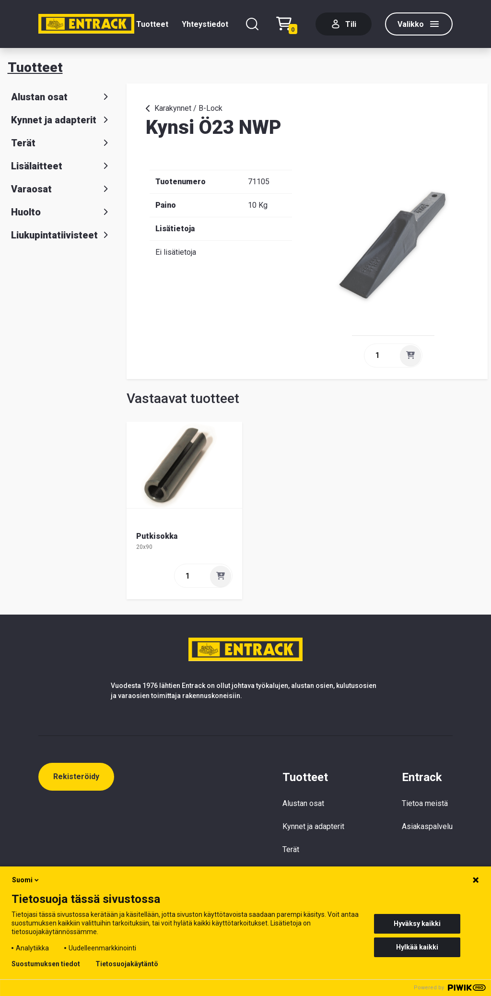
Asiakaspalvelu (427, 826)
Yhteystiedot (205, 24)
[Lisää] (410, 355)
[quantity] (381, 355)
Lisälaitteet (61, 166)
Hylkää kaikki (417, 947)
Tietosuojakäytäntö (126, 964)
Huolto (61, 212)
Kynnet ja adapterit (61, 120)
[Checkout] (289, 24)
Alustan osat (61, 97)
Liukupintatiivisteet (61, 235)
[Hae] (252, 24)
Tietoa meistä (425, 803)
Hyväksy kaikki (417, 923)
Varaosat (61, 189)
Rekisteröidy (76, 776)
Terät (61, 143)
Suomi (26, 880)
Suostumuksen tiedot (46, 964)
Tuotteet (152, 24)
